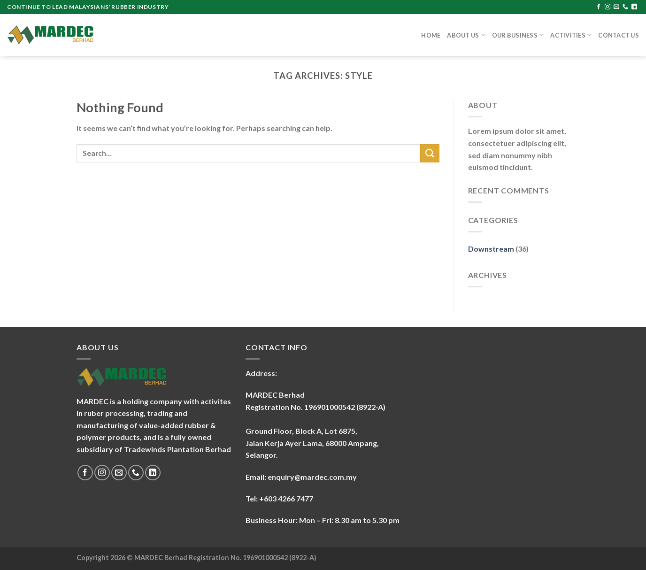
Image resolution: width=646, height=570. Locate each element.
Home (430, 35)
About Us (466, 35)
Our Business (518, 35)
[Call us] (625, 7)
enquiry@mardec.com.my (312, 476)
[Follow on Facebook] (598, 7)
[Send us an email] (616, 7)
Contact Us (618, 35)
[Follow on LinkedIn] (634, 7)
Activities (571, 35)
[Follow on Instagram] (607, 7)
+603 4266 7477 (286, 498)
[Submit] (429, 153)
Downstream (491, 248)
